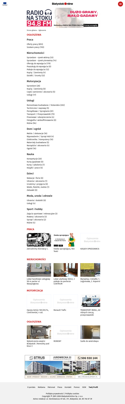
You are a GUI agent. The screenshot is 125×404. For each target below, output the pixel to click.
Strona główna (32, 30)
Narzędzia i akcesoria (36, 145)
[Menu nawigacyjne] (120, 4)
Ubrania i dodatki (35, 200)
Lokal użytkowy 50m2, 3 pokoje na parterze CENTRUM (64, 281)
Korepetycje (32, 159)
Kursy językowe (33, 162)
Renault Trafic (60, 310)
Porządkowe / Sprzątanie (38, 111)
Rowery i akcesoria (35, 216)
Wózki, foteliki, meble (37, 187)
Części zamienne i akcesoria (39, 92)
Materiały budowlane (36, 142)
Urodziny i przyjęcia (36, 184)
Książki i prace (33, 168)
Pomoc (77, 387)
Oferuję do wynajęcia (36, 63)
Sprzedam (31, 86)
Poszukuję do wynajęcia (37, 66)
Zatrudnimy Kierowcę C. (37, 249)
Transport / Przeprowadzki (39, 114)
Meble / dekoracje (35, 133)
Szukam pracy (33, 47)
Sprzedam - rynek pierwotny (40, 60)
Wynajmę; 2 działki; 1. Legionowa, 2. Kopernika (91, 280)
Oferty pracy (32, 44)
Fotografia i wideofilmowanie (40, 120)
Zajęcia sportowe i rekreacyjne (41, 213)
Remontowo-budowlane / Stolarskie (43, 105)
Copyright (46, 396)
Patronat (51, 387)
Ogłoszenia (42, 30)
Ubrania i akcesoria (36, 181)
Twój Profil (93, 387)
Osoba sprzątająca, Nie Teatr (64, 250)
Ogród (29, 148)
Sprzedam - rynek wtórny (38, 57)
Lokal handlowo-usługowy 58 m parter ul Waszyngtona (38, 281)
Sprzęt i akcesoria (35, 219)
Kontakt (68, 387)
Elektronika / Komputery (38, 139)
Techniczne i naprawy (36, 108)
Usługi (29, 95)
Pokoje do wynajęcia (36, 69)
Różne (29, 123)
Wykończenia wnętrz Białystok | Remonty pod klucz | (38, 343)
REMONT (57, 341)
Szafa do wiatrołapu (89, 341)
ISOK (84, 387)
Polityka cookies (72, 393)
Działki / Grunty (34, 75)
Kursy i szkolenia (34, 165)
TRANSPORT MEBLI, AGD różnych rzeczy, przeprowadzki (91, 312)
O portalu (31, 387)
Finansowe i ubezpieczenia (39, 117)
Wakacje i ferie (33, 178)
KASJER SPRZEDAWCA (89, 249)
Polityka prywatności (55, 393)
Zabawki (30, 190)
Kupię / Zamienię (35, 72)
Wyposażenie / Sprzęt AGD (39, 136)
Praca (59, 387)
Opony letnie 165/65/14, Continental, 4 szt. (38, 311)
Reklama (41, 387)
